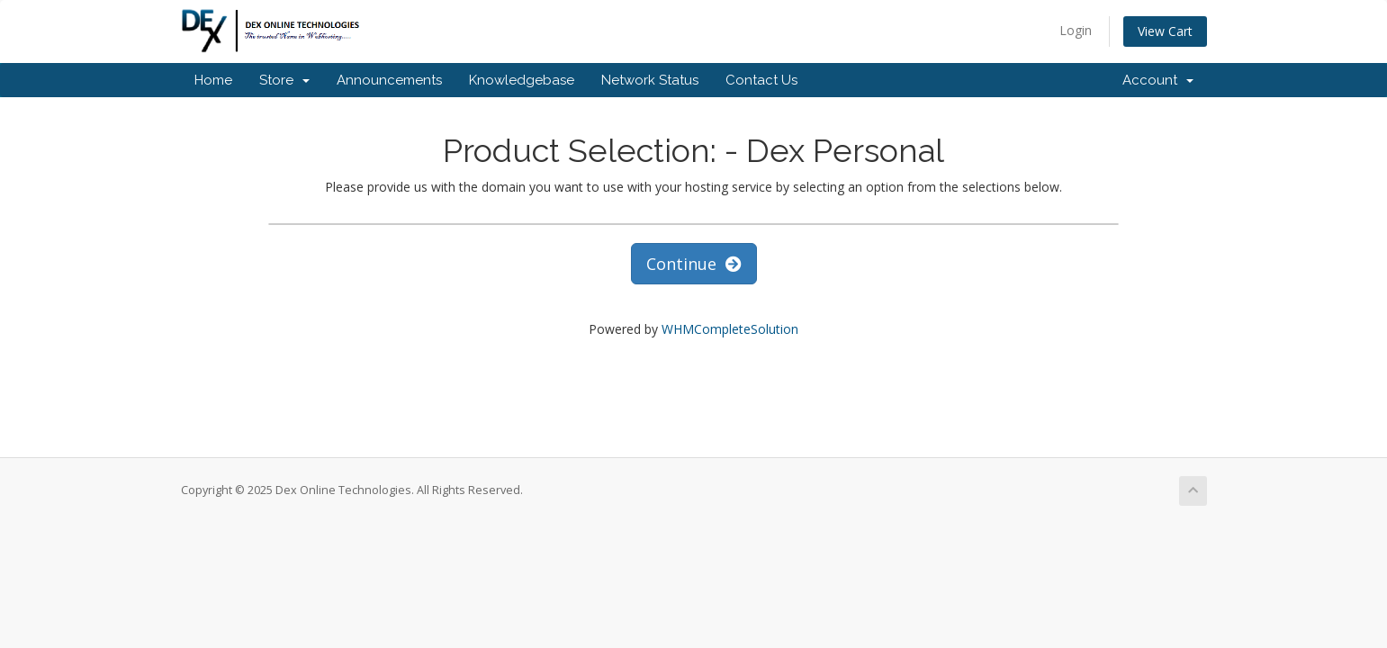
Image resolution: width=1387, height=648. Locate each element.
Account (1157, 80)
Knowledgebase (521, 80)
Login (1075, 30)
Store (284, 80)
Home (213, 80)
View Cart (1165, 31)
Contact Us (761, 80)
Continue (694, 263)
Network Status (649, 80)
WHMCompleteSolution (730, 329)
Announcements (389, 80)
